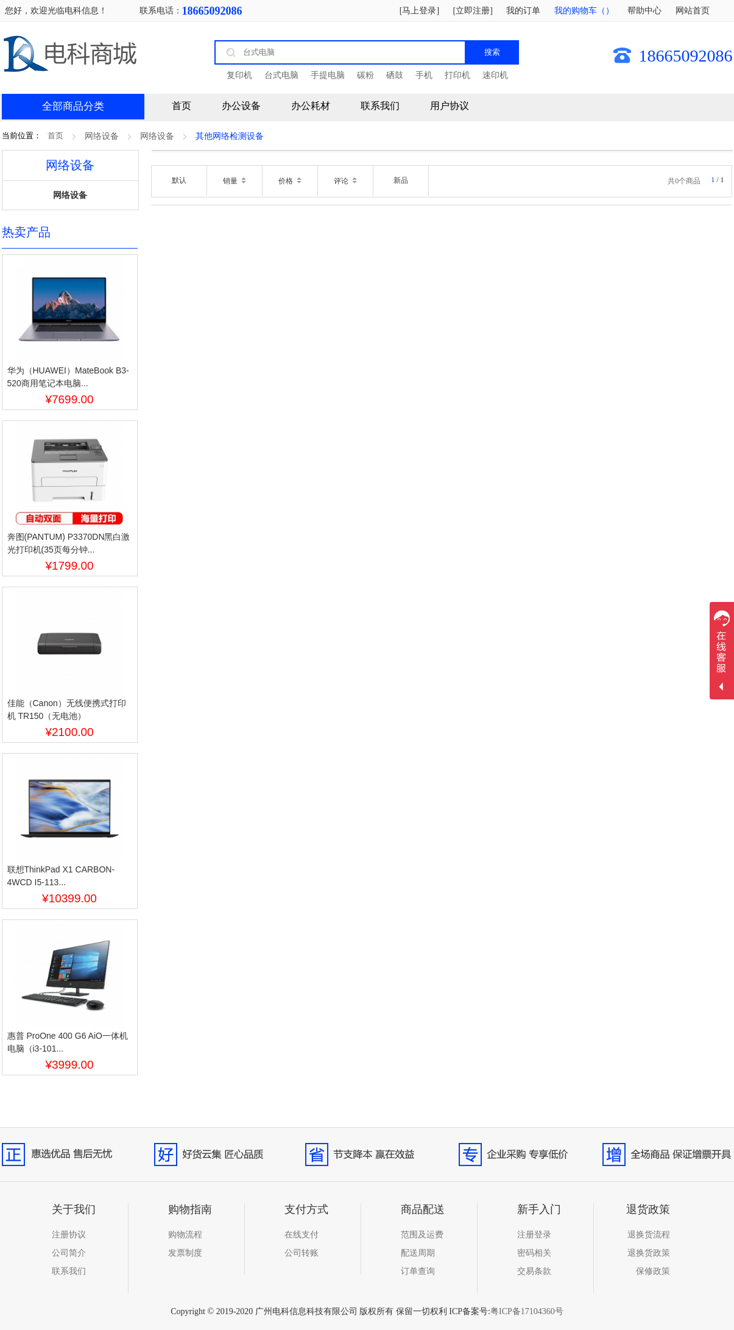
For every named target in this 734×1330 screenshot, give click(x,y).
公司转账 (301, 1252)
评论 (345, 181)
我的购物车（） (584, 10)
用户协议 (449, 106)
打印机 (457, 75)
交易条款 (534, 1271)
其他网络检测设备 (230, 136)
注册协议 (69, 1234)
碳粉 (365, 75)
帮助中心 (644, 10)
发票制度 (185, 1252)
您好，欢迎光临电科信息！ (56, 10)
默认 (179, 180)
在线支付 (301, 1234)
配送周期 (418, 1252)
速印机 (495, 75)
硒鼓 (394, 75)
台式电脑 (281, 75)
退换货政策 (648, 1252)
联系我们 (380, 106)
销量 (234, 181)
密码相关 (534, 1252)
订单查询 (418, 1271)
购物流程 (185, 1234)
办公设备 (241, 106)
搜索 (492, 52)
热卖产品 (26, 232)
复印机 (239, 75)
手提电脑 (328, 75)
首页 (55, 135)
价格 (290, 181)
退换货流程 (648, 1234)
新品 (400, 180)
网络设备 (102, 136)
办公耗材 (310, 106)
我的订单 (523, 10)
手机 (423, 75)
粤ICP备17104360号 (526, 1311)
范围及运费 (422, 1234)
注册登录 (534, 1234)
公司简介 (69, 1252)
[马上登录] (419, 10)
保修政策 (653, 1271)
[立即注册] (473, 10)
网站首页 (693, 10)
